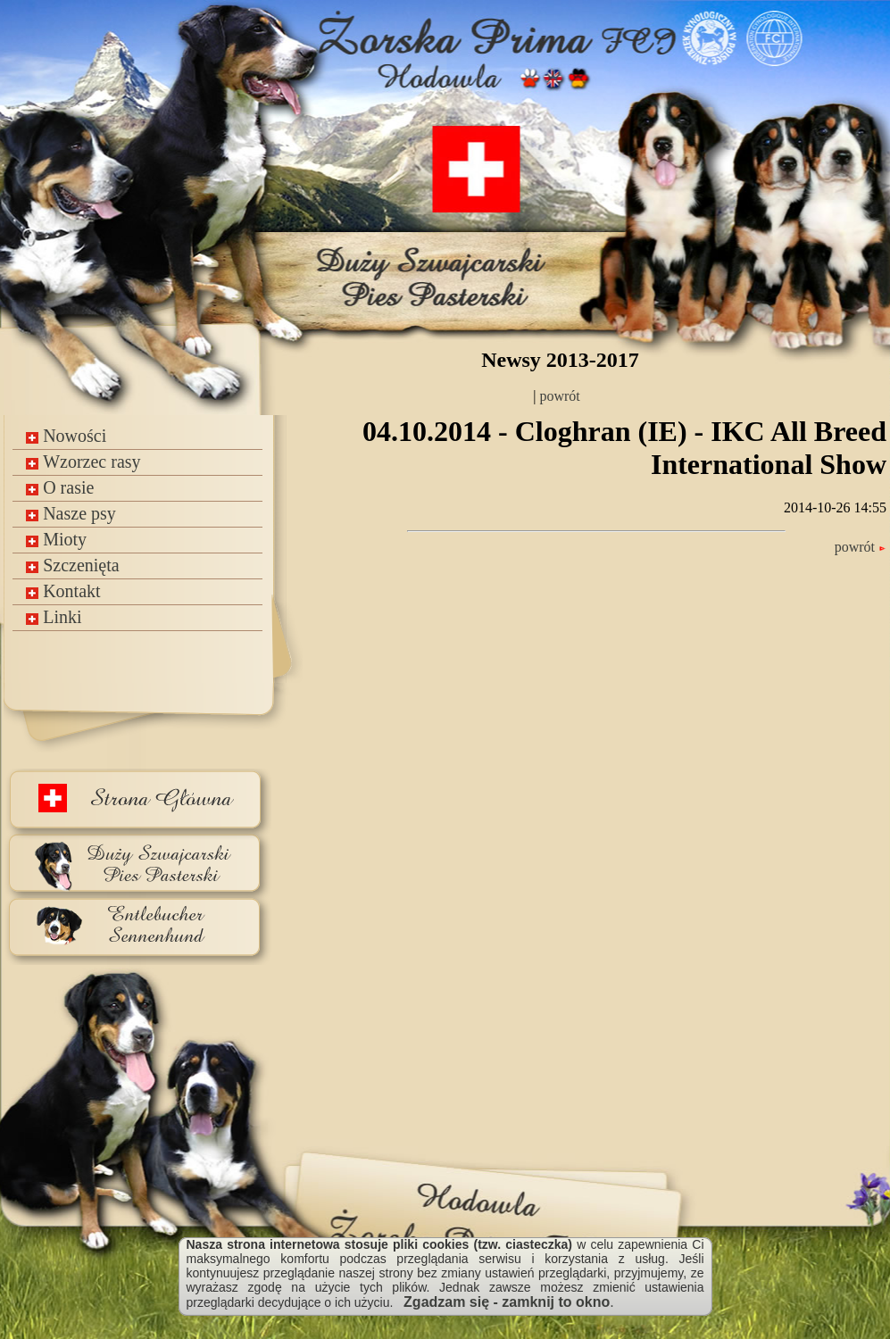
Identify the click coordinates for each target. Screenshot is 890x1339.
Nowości (66, 435)
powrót (557, 395)
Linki (53, 617)
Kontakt (63, 591)
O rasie (60, 487)
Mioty (56, 539)
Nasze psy (71, 513)
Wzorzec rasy (83, 461)
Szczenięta (73, 565)
